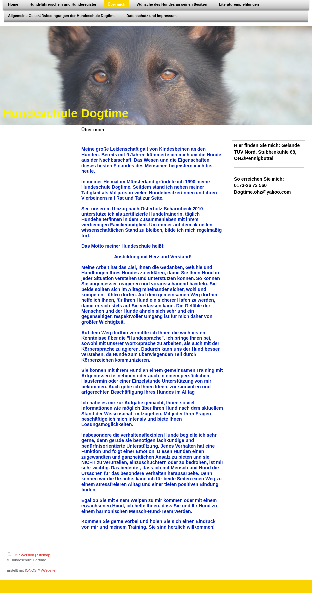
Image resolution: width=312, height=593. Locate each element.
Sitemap (43, 555)
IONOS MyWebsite (40, 570)
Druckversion (20, 555)
